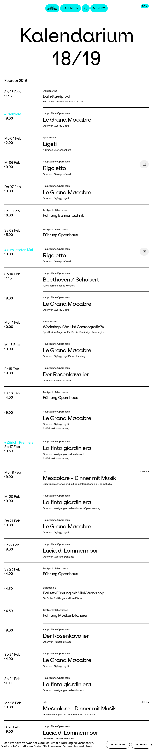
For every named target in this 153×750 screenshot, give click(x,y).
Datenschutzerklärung (78, 746)
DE (145, 6)
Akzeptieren (117, 744)
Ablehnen (141, 744)
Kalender (70, 8)
